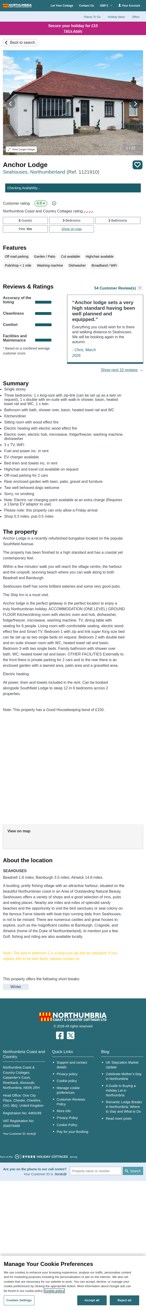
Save (137, 165)
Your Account (129, 5)
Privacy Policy (67, 1118)
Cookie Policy (67, 1125)
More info (64, 1111)
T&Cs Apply (73, 31)
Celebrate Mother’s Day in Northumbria (123, 1076)
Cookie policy (67, 1081)
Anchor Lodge (25, 164)
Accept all (92, 1300)
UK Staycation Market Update (122, 1065)
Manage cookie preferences (68, 1090)
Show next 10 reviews (119, 370)
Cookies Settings (19, 1300)
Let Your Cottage (62, 5)
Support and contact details (72, 1065)
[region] (73, 1283)
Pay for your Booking (72, 1132)
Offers (135, 17)
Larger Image (21, 149)
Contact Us (86, 5)
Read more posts (119, 1118)
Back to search (22, 43)
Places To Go (92, 17)
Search (135, 1171)
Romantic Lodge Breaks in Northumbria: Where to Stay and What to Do (124, 1106)
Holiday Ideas (116, 17)
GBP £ (106, 5)
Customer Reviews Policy (71, 1102)
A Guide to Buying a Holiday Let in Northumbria (121, 1090)
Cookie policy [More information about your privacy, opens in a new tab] (54, 1291)
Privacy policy (67, 1074)
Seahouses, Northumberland (51, 172)
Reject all (124, 1300)
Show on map (71, 229)
